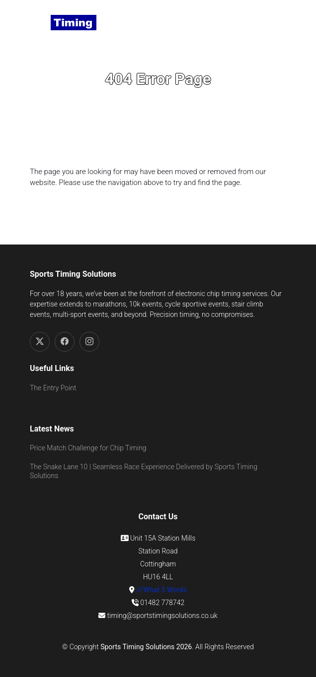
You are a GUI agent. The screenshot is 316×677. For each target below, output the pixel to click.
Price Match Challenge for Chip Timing (88, 448)
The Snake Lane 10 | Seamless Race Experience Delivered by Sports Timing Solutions (143, 471)
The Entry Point (53, 388)
